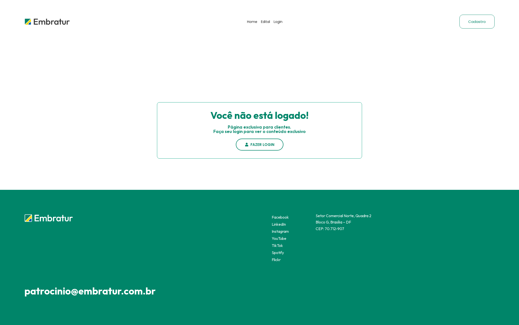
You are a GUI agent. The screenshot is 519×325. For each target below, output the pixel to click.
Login (278, 21)
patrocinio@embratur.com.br (90, 291)
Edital (265, 21)
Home (252, 21)
